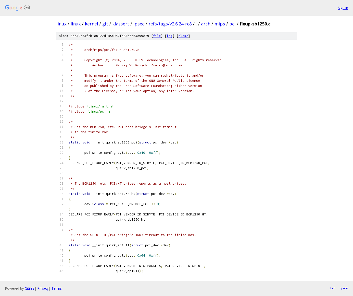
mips (219, 24)
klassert (120, 24)
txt (332, 288)
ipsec (138, 24)
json (344, 288)
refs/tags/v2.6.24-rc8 (170, 24)
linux (61, 24)
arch (205, 24)
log (170, 36)
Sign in (343, 7)
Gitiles (29, 288)
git (105, 24)
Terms (56, 288)
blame (183, 36)
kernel (91, 24)
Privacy (43, 288)
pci (232, 24)
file (157, 36)
